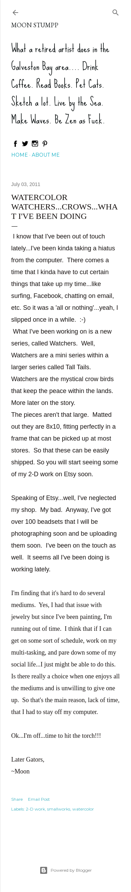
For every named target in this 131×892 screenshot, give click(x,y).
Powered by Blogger (65, 870)
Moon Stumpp (34, 25)
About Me (46, 155)
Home (19, 155)
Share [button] (17, 799)
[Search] (115, 11)
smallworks (58, 809)
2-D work (35, 809)
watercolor (83, 809)
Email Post (39, 799)
